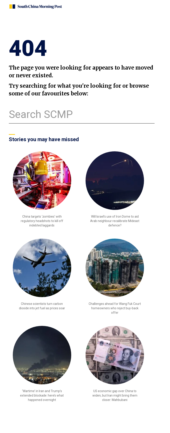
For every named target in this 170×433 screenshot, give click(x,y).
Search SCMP (41, 114)
